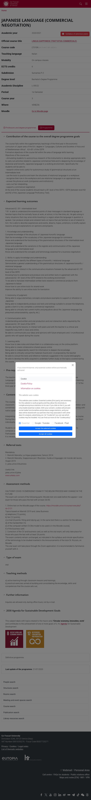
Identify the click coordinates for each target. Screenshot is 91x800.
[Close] (73, 365)
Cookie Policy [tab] (26, 383)
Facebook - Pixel (62, 423)
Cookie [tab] (24, 379)
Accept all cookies (45, 434)
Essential (25, 423)
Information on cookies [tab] (30, 388)
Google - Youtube (42, 423)
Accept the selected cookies (45, 428)
